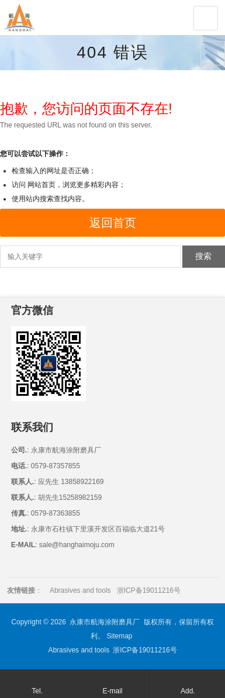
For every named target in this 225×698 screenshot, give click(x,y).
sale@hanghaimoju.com (75, 545)
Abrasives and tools (80, 590)
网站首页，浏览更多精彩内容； (76, 185)
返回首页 (112, 222)
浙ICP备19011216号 (149, 590)
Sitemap (119, 636)
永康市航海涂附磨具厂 (105, 622)
